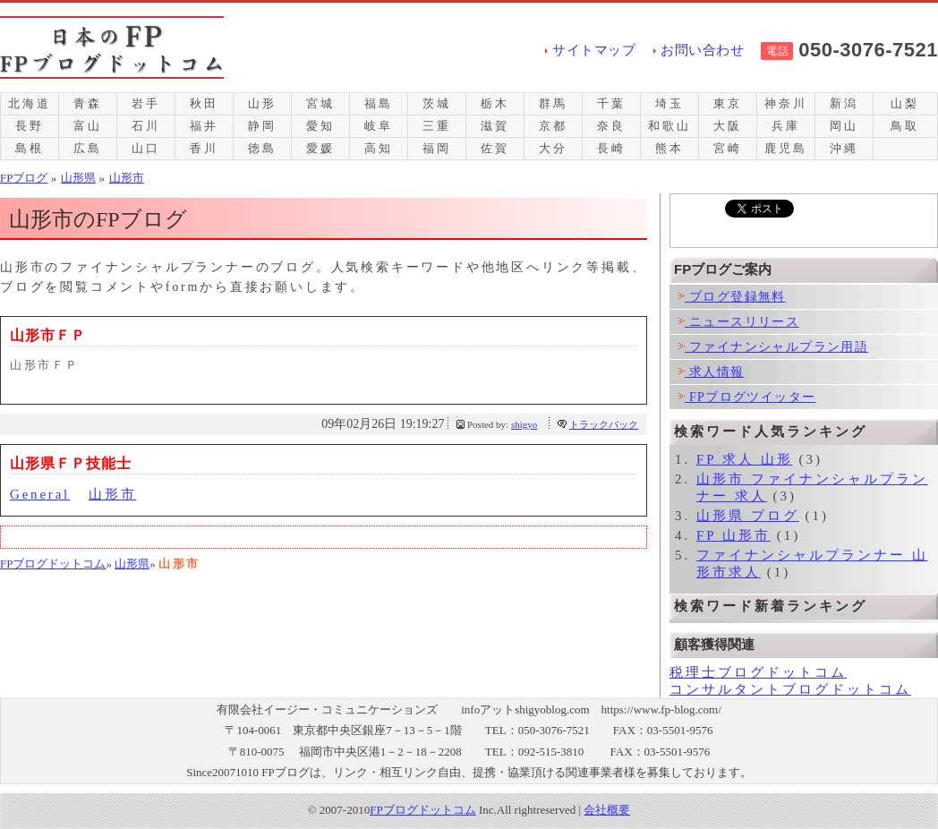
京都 (553, 125)
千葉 (611, 103)
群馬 (553, 103)
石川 (146, 125)
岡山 (844, 125)
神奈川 (785, 103)
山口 (146, 148)
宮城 (320, 103)
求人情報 (711, 372)
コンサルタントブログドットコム (790, 689)
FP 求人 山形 (744, 459)
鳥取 (905, 125)
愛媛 (320, 148)
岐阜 (378, 125)
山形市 (112, 494)
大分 (553, 148)
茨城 (436, 103)
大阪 (727, 125)
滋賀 (495, 125)
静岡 (262, 125)
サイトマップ (593, 50)
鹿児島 (785, 148)
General (40, 494)
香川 (204, 148)
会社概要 (607, 809)
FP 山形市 (733, 535)
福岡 (436, 148)
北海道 (29, 103)
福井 (204, 125)
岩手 (146, 103)
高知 (378, 148)
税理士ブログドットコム (758, 672)
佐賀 (495, 148)
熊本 (669, 148)
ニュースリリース (738, 322)
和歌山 (669, 125)
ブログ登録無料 (732, 296)
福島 (378, 103)
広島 (87, 148)
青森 (87, 103)
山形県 (132, 563)
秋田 (204, 103)
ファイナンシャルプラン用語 (773, 347)
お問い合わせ (702, 50)
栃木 (495, 103)
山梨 (905, 103)
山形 (262, 103)
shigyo (524, 424)
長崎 (611, 148)
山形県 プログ (747, 516)
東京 (727, 103)
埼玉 (669, 103)
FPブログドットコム (53, 563)
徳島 (262, 148)
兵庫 (786, 125)
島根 (29, 148)
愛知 (320, 125)
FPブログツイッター (746, 397)
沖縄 (844, 148)
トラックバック (603, 424)
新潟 (844, 103)
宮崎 (727, 148)
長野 (29, 125)
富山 (87, 125)
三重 (436, 125)
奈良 (611, 125)
